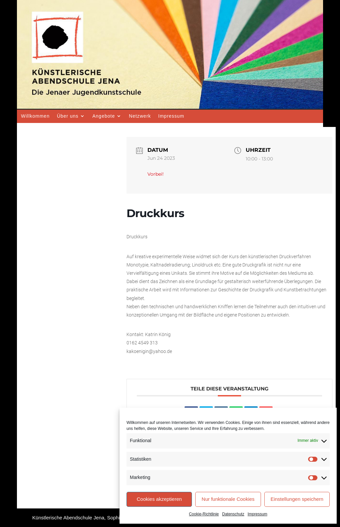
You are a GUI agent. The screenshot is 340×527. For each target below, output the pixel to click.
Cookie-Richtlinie (204, 514)
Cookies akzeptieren (159, 499)
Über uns (67, 116)
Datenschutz (233, 514)
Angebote (103, 116)
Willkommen (35, 116)
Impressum (257, 514)
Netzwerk (140, 116)
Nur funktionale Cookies (228, 499)
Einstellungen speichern (297, 499)
